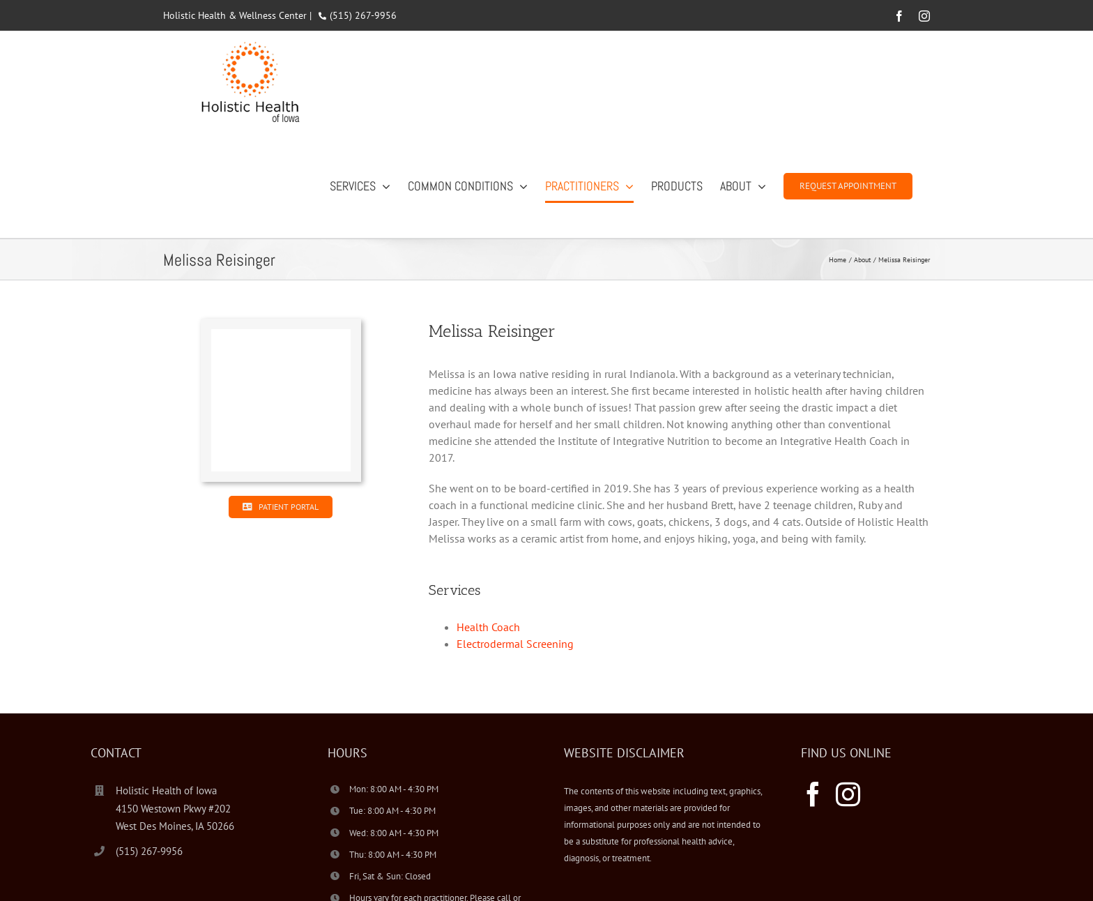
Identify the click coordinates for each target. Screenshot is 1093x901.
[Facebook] (813, 794)
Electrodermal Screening (515, 644)
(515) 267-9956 (363, 15)
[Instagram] (848, 794)
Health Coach (488, 627)
